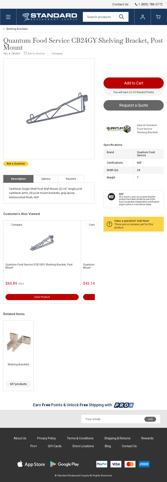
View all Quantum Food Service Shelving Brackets (147, 129)
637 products (18, 384)
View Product (42, 297)
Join (150, 419)
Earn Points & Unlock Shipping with (83, 405)
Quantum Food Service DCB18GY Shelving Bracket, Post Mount (39, 266)
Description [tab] (18, 178)
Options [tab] (45, 178)
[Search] (106, 17)
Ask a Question (16, 163)
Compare (57, 53)
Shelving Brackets (17, 28)
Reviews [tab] (71, 178)
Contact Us (120, 4)
